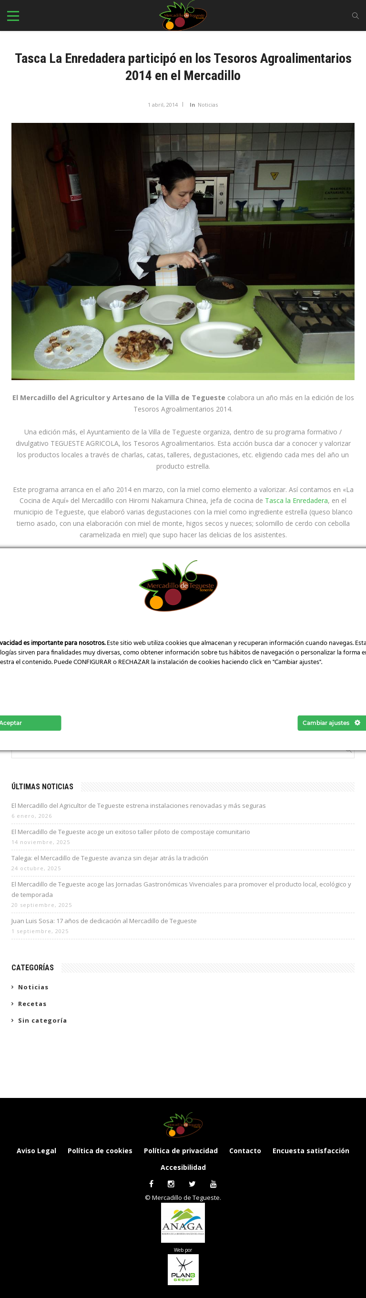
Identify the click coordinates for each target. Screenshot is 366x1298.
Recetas (32, 1003)
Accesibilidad (183, 1167)
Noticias (208, 104)
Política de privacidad (181, 1150)
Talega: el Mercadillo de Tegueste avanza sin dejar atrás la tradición (109, 858)
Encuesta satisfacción (311, 1150)
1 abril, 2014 (163, 104)
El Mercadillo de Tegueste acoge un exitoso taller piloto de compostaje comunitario (130, 831)
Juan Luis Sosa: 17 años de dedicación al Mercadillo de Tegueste (104, 920)
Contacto (245, 1150)
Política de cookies (100, 1150)
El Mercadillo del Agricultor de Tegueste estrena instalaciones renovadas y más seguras (138, 805)
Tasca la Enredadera (296, 500)
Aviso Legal (36, 1150)
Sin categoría (42, 1020)
